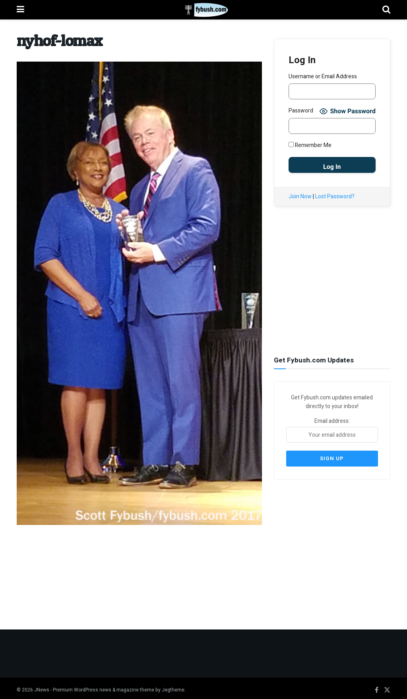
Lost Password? (335, 196)
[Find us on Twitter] (387, 686)
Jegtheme (173, 685)
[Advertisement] (333, 285)
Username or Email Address (323, 76)
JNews (41, 685)
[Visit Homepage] (203, 10)
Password (301, 110)
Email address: (332, 429)
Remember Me (310, 145)
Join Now (300, 196)
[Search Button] (386, 9)
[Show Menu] (20, 9)
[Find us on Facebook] (376, 686)
